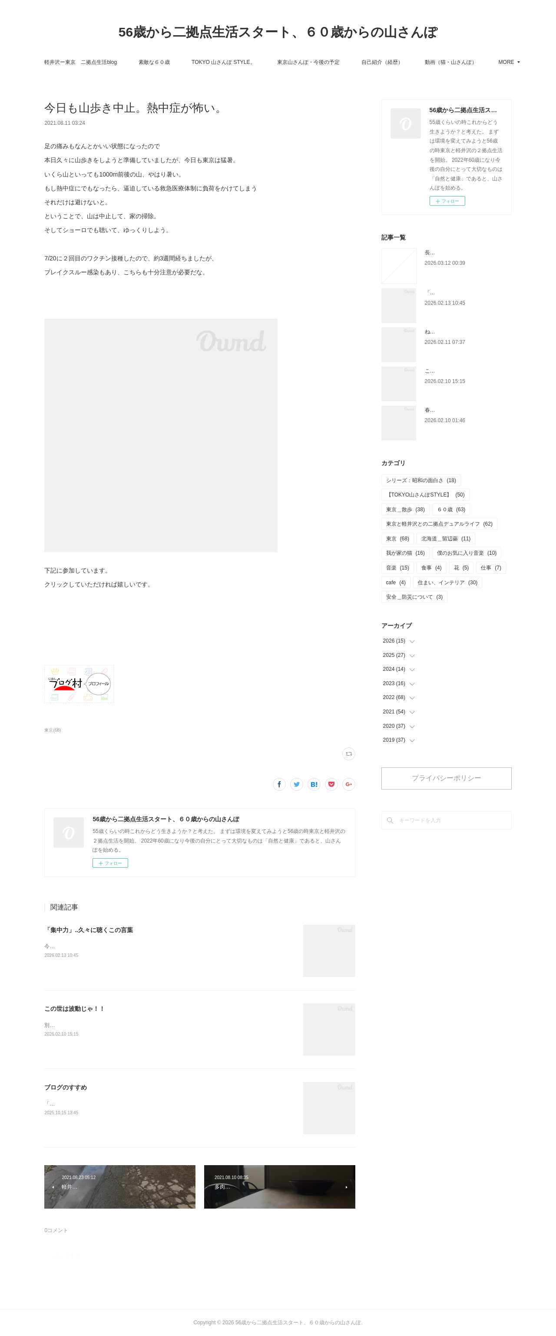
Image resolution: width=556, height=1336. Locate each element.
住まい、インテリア (447, 583)
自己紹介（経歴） (415, 62)
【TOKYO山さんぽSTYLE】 (425, 495)
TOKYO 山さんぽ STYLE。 (256, 62)
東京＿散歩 (405, 509)
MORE (465, 62)
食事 (431, 568)
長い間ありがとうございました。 (464, 253)
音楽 (397, 568)
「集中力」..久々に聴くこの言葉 (88, 929)
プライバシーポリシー (446, 778)
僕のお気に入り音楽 (466, 553)
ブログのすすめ (65, 1087)
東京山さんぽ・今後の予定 (341, 62)
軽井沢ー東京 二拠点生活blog (113, 62)
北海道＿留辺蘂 (445, 539)
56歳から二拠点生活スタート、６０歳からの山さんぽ (278, 32)
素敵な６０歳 (187, 62)
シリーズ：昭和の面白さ (421, 480)
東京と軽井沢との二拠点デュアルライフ (439, 524)
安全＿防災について (414, 597)
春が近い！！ (440, 410)
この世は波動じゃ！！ (74, 1008)
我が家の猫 (405, 553)
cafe (396, 583)
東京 (397, 539)
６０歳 (451, 509)
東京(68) (52, 730)
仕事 (491, 568)
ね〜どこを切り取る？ (451, 332)
